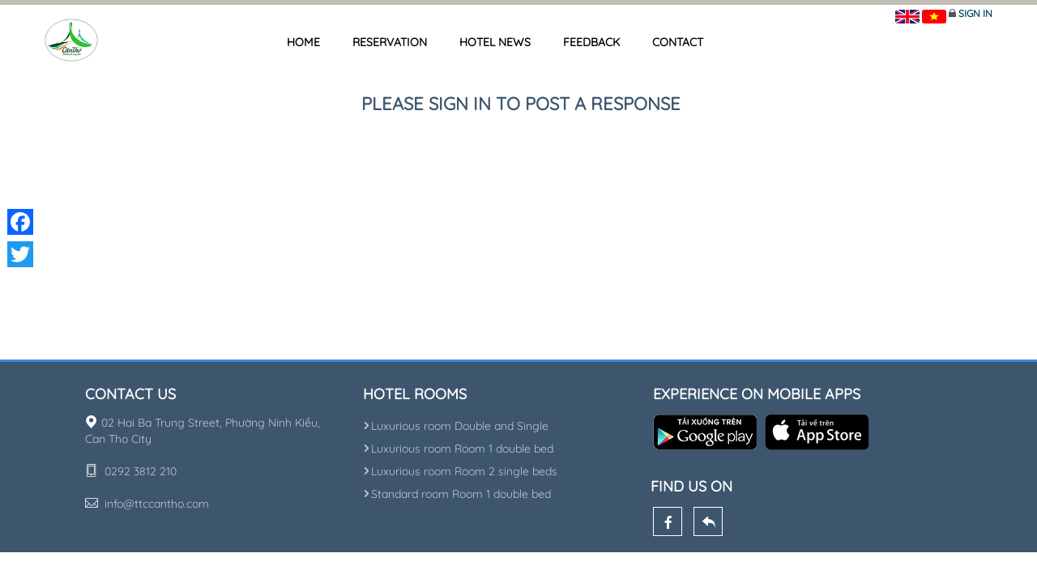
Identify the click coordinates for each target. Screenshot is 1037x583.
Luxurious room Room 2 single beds (460, 471)
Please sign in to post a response (521, 103)
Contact (677, 42)
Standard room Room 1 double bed (457, 494)
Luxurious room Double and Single (455, 426)
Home (303, 42)
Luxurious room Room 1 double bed (458, 448)
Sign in (975, 13)
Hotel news (495, 42)
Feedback (591, 42)
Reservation (389, 42)
